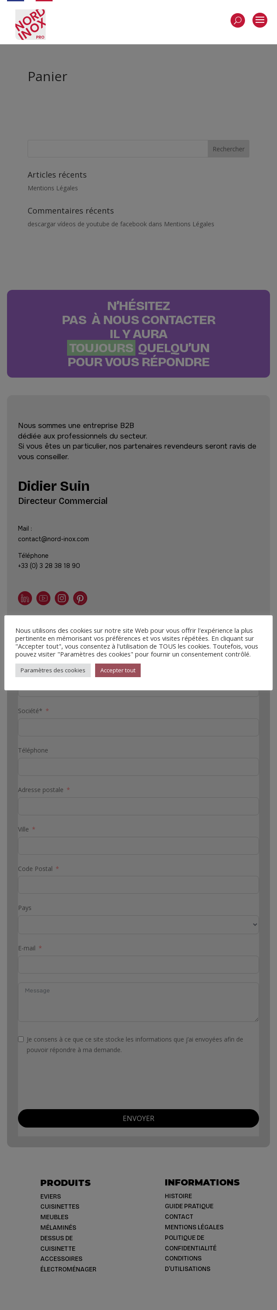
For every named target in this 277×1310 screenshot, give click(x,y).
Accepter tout (117, 670)
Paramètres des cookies (53, 670)
